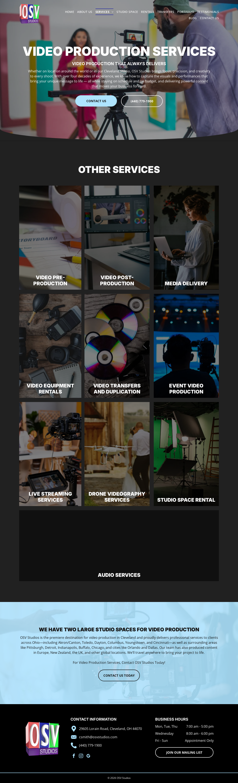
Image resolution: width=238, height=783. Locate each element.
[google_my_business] (88, 756)
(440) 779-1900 (90, 745)
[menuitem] (68, 12)
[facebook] (74, 756)
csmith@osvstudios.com (98, 737)
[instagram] (81, 756)
